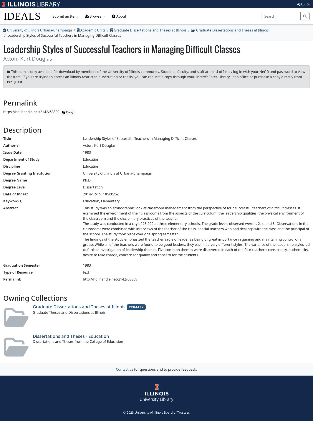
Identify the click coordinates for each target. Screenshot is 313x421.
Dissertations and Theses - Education (71, 336)
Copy (67, 112)
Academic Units (91, 30)
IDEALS (22, 16)
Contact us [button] (124, 369)
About (119, 16)
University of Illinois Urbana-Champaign (37, 30)
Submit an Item (63, 16)
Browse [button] (94, 16)
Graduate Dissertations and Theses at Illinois (148, 30)
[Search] (281, 16)
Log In (303, 4)
